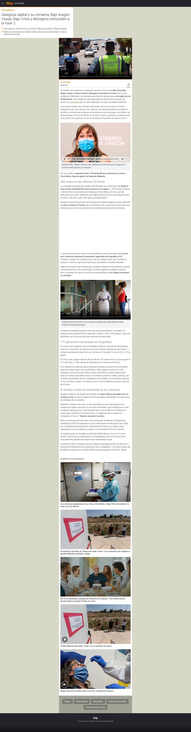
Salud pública (81, 701)
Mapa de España (44, 28)
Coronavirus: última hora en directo (20, 28)
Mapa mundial (60, 28)
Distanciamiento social (95, 707)
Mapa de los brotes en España (17, 31)
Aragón (68, 701)
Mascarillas (98, 701)
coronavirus (74, 102)
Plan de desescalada (117, 701)
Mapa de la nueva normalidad (45, 31)
